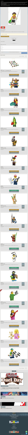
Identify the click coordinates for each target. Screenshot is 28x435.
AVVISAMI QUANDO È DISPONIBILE (5, 36)
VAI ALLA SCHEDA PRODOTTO (14, 114)
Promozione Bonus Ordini (14, 427)
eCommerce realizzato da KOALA (24, 434)
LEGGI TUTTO (25, 400)
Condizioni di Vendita (14, 428)
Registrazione (14, 426)
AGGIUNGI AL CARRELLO (14, 190)
